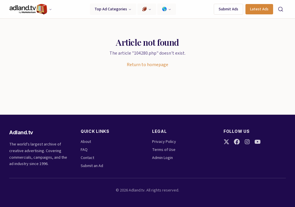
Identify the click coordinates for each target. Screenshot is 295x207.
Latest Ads (259, 9)
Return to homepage (147, 65)
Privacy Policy (164, 142)
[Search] (280, 9)
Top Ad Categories (113, 9)
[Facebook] (237, 142)
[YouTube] (257, 142)
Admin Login (162, 158)
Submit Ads (228, 9)
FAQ (84, 150)
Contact (87, 158)
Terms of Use (163, 150)
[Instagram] (247, 142)
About (86, 142)
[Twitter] (226, 142)
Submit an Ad (92, 166)
